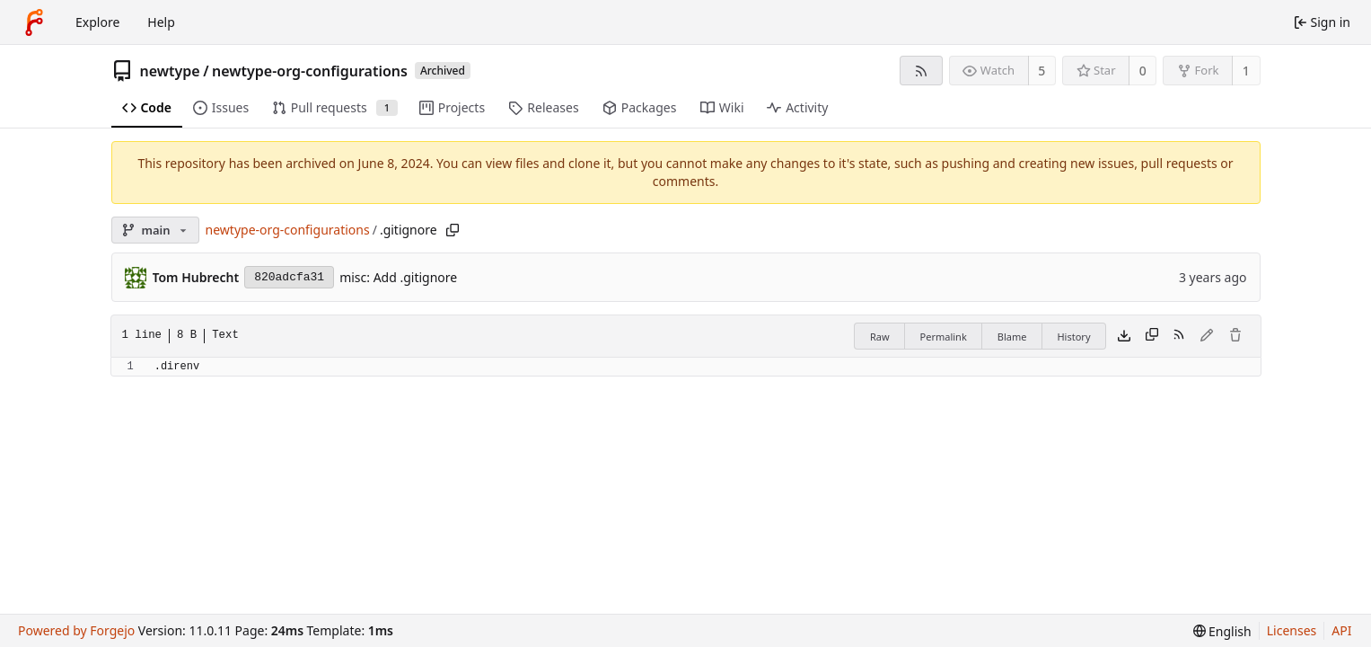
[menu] (1222, 631)
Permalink (943, 336)
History (1073, 336)
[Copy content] (1151, 336)
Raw (880, 336)
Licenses (1292, 630)
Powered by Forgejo (76, 630)
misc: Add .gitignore (398, 277)
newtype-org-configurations (310, 71)
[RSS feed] (921, 70)
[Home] (34, 22)
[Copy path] (452, 230)
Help (161, 22)
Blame (1012, 336)
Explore (97, 22)
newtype (170, 71)
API (1341, 630)
